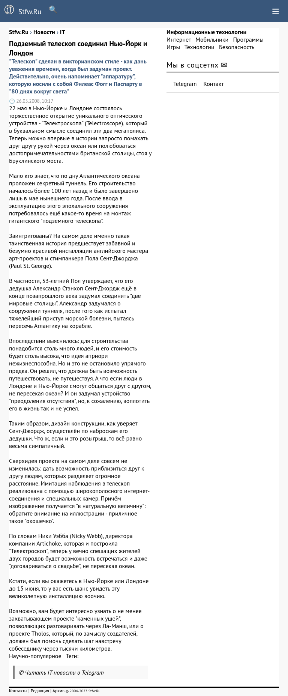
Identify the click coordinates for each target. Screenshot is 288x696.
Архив (58, 690)
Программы (248, 39)
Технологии (199, 47)
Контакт (214, 83)
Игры (173, 47)
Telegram (185, 83)
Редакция (40, 690)
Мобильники (211, 39)
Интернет (178, 39)
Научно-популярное (35, 656)
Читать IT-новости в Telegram (64, 672)
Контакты (18, 690)
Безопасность (236, 47)
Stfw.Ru (20, 10)
